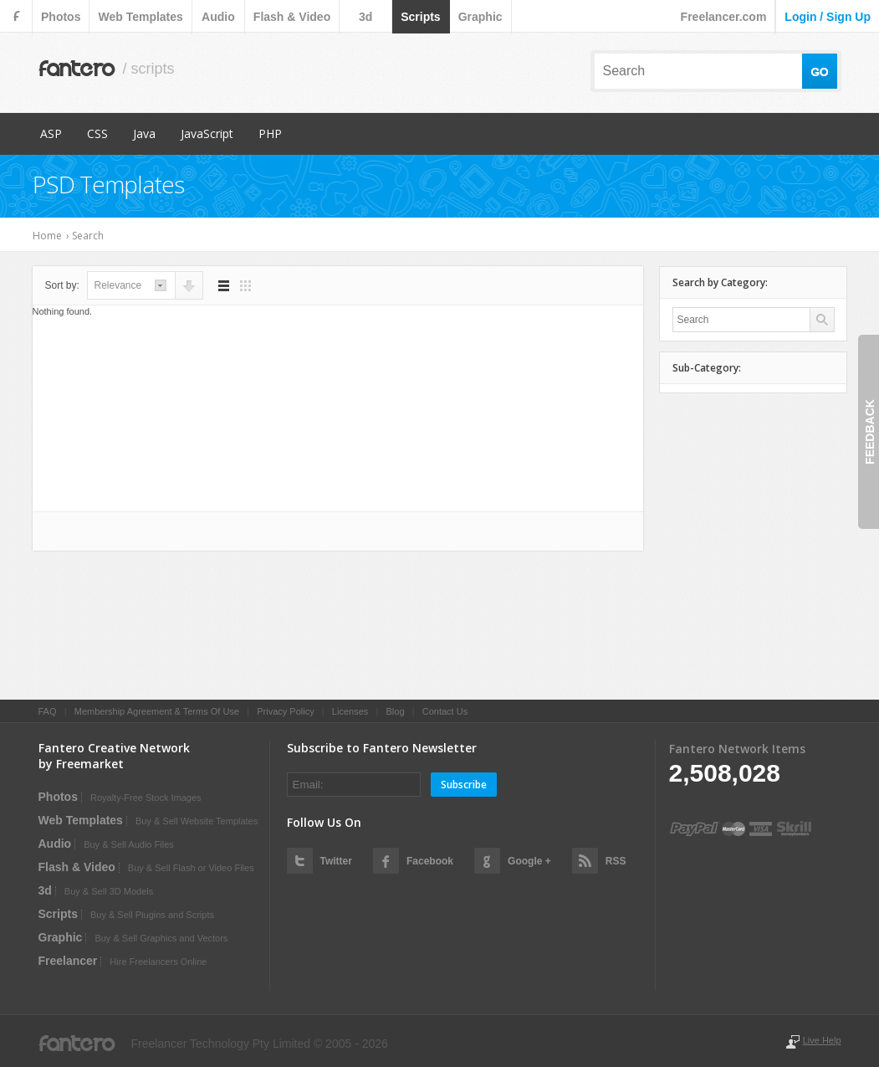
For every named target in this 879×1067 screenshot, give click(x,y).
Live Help (822, 1040)
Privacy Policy (285, 711)
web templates (140, 16)
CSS (97, 133)
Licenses (350, 711)
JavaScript (207, 133)
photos (60, 16)
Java (144, 133)
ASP (51, 133)
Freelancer (68, 960)
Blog (395, 711)
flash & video (291, 16)
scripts (420, 16)
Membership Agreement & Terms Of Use (156, 711)
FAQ (47, 711)
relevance (118, 285)
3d (365, 16)
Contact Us (445, 711)
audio (218, 16)
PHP (270, 133)
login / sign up (827, 16)
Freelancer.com (724, 16)
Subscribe (464, 784)
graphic (480, 16)
